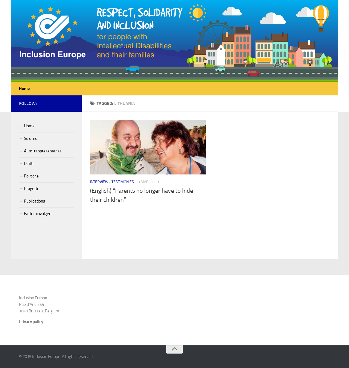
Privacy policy (31, 321)
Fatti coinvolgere (38, 213)
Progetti (31, 188)
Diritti (28, 163)
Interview (99, 182)
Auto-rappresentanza (43, 151)
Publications (34, 201)
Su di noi (31, 138)
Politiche (31, 176)
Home (24, 88)
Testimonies (123, 182)
